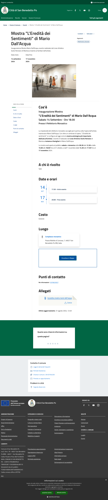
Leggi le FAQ (31, 456)
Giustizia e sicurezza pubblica (63, 420)
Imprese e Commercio (34, 429)
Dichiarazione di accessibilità (63, 462)
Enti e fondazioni (6, 429)
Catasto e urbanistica (34, 433)
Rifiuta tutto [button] (61, 492)
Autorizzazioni (58, 433)
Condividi (81, 34)
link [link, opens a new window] (72, 489)
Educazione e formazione (62, 416)
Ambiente (57, 426)
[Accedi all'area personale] (97, 2)
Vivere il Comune (15, 25)
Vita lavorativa (32, 426)
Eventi (25, 25)
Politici (3, 433)
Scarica (68, 302)
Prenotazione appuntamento (37, 449)
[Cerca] (104, 10)
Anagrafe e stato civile (35, 419)
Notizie (83, 419)
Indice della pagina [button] (18, 104)
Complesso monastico (53, 236)
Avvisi (83, 426)
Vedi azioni (91, 34)
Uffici (2, 426)
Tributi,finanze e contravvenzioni (64, 423)
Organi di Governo (6, 419)
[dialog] (54, 489)
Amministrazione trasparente (63, 449)
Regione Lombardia (7, 2)
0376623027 (54, 282)
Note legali (57, 459)
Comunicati (84, 423)
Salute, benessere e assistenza (63, 430)
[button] (54, 497)
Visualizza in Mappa (67, 258)
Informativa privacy (60, 456)
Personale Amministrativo (9, 436)
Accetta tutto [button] (46, 493)
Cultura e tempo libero (35, 423)
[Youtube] (84, 10)
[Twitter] (79, 10)
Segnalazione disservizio (35, 452)
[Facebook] (74, 10)
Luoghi (83, 435)
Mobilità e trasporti (34, 436)
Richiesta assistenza (34, 459)
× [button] (106, 480)
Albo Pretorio (58, 452)
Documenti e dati (6, 439)
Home (5, 25)
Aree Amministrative (7, 423)
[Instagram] (88, 10)
